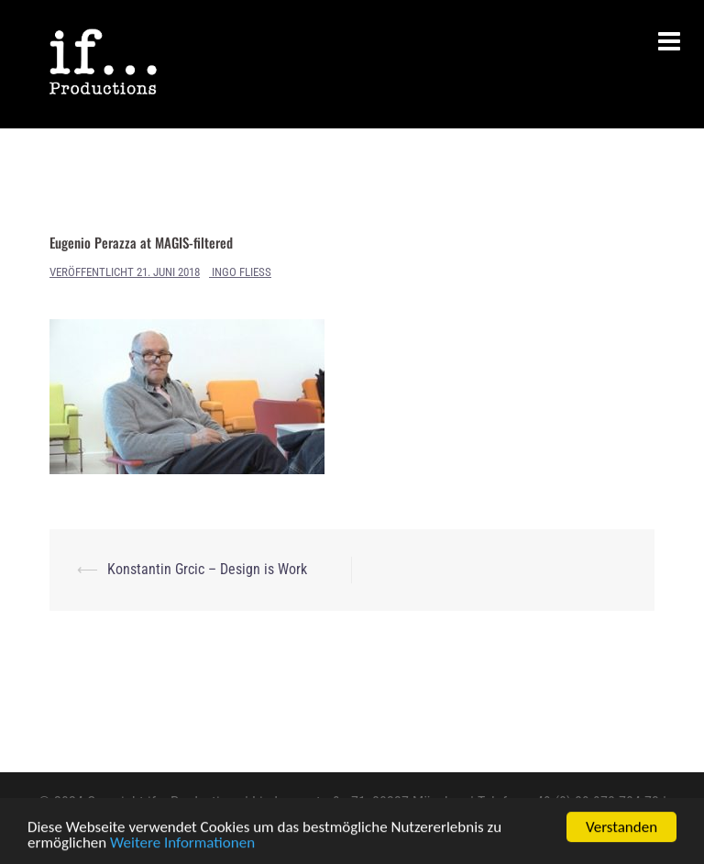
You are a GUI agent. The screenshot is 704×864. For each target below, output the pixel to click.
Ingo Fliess (241, 272)
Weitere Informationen (182, 843)
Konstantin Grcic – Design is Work (207, 569)
